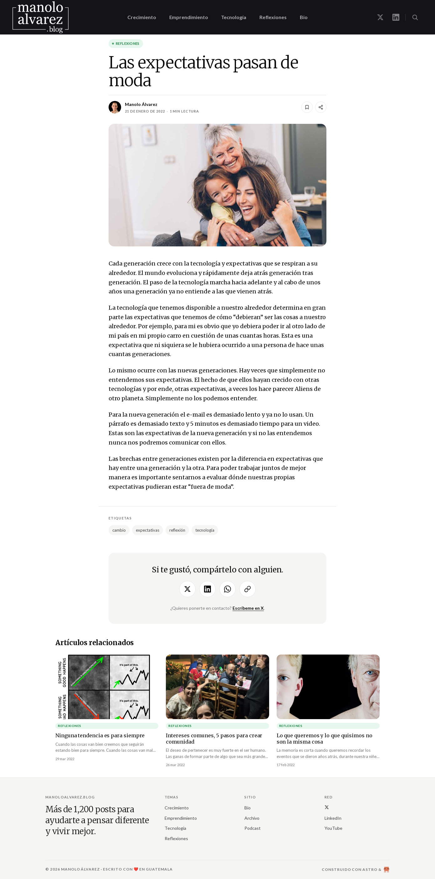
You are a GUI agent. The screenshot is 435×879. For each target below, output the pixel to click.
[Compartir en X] (187, 589)
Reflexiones (273, 17)
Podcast (252, 828)
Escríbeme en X (248, 608)
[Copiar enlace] (247, 589)
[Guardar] (307, 107)
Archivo (251, 818)
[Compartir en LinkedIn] (207, 589)
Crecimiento (141, 17)
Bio (304, 17)
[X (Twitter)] (327, 807)
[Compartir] (320, 107)
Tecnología (233, 17)
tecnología (204, 530)
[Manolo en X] (380, 17)
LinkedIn (333, 818)
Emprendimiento (188, 17)
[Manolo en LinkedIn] (395, 17)
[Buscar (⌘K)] (414, 17)
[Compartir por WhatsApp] (227, 589)
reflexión (177, 530)
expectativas (147, 530)
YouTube (333, 828)
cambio (119, 530)
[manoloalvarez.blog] (41, 17)
